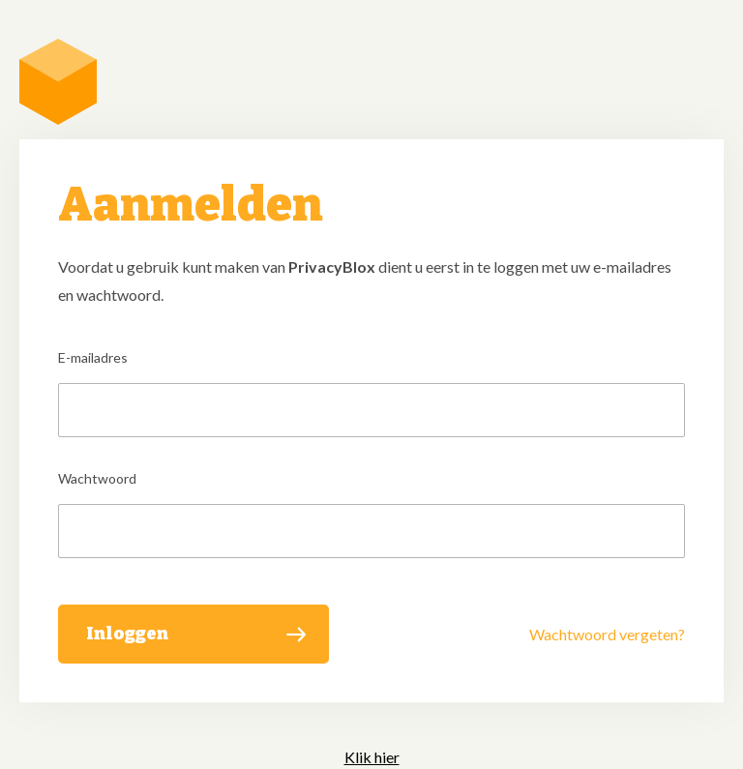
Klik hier (372, 757)
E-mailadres (93, 357)
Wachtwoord (97, 478)
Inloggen (127, 633)
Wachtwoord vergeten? (607, 634)
